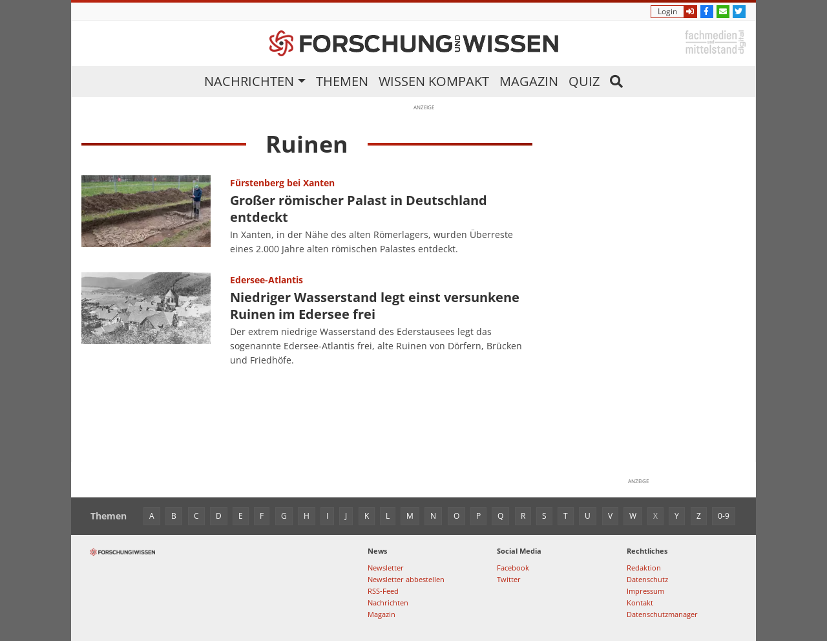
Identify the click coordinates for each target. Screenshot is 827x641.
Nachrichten (249, 81)
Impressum (645, 591)
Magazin (528, 81)
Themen (342, 81)
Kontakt (640, 602)
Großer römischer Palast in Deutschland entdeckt (358, 208)
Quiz (584, 81)
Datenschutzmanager (662, 614)
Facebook (513, 567)
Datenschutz (647, 579)
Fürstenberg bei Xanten (282, 183)
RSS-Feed (383, 591)
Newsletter (386, 567)
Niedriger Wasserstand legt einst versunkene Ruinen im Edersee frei (374, 305)
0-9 (723, 515)
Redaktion (644, 567)
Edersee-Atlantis (266, 280)
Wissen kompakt (434, 81)
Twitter (509, 579)
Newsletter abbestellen (406, 579)
